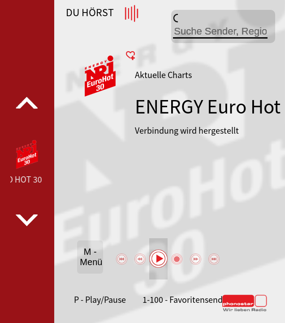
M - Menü (91, 257)
